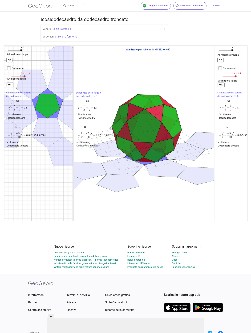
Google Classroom (155, 6)
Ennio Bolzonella (62, 28)
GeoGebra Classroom (189, 6)
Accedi (216, 5)
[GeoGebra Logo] (40, 6)
